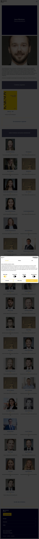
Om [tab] (32, 260)
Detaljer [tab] (19, 260)
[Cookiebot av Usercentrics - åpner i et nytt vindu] (33, 257)
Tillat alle (31, 280)
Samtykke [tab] (7, 260)
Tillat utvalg (19, 280)
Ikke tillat (7, 280)
